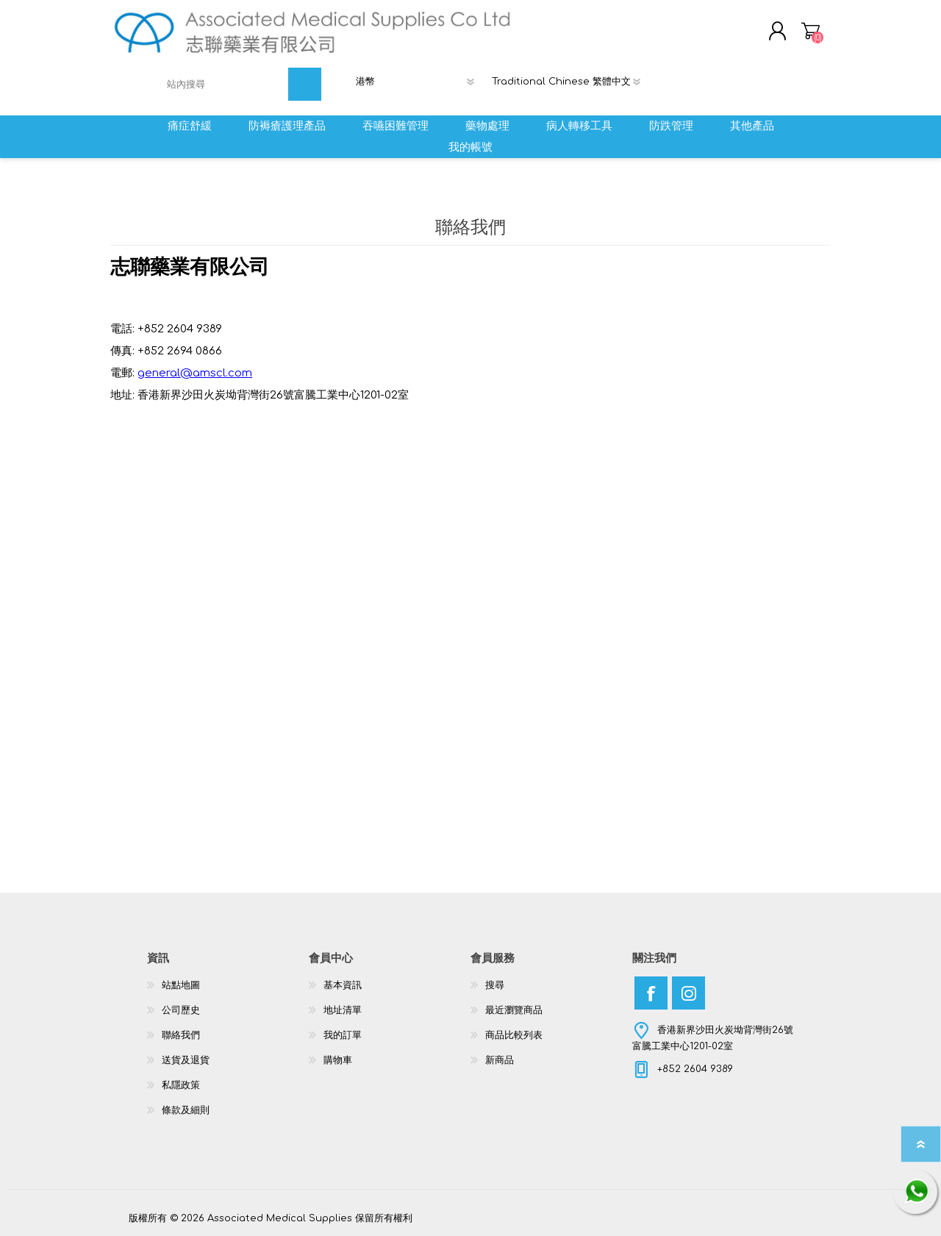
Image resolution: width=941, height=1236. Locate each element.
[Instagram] (688, 993)
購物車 (810, 31)
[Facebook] (651, 993)
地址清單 (342, 1010)
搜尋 (494, 985)
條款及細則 (186, 1110)
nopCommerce (775, 1204)
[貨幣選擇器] (419, 81)
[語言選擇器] (571, 81)
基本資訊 (342, 985)
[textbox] (224, 84)
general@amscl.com (194, 373)
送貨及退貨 (186, 1060)
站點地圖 (181, 985)
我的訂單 (342, 1035)
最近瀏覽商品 (514, 1010)
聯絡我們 (181, 1035)
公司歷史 (181, 1010)
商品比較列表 (514, 1035)
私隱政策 (181, 1085)
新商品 (499, 1060)
